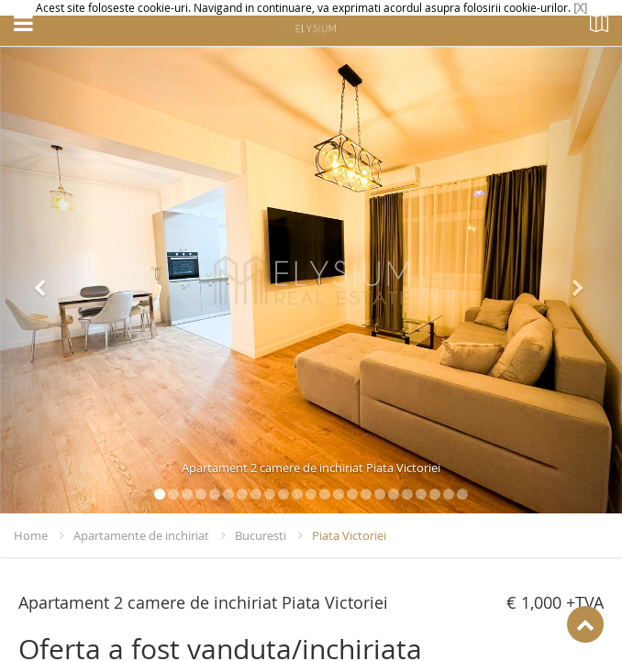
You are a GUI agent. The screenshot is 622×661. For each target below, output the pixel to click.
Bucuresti (260, 535)
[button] (47, 280)
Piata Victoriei (349, 535)
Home (31, 535)
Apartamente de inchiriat (141, 535)
